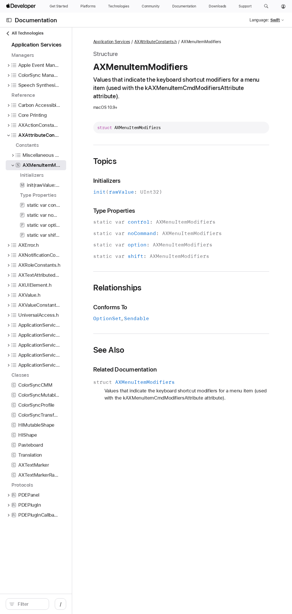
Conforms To (154, 307)
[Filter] (51, 604)
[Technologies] (118, 6)
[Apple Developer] (21, 6)
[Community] (150, 6)
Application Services (155, 42)
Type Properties (158, 210)
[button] (266, 6)
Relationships (161, 287)
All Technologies (24, 33)
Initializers (150, 180)
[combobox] (51, 604)
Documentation (36, 20)
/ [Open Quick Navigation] (102, 604)
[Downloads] (217, 6)
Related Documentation (169, 369)
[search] (48, 604)
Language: (259, 20)
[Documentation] (184, 6)
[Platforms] (88, 6)
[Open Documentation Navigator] (9, 20)
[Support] (245, 6)
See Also (152, 350)
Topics (148, 161)
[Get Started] (58, 6)
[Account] (283, 6)
